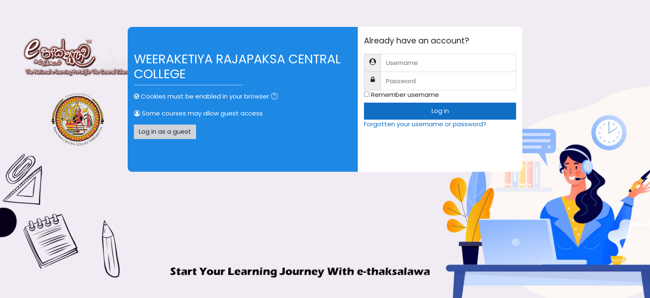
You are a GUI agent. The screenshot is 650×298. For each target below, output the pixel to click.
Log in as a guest (165, 131)
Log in (440, 110)
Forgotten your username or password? (425, 124)
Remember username (405, 94)
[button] (276, 97)
